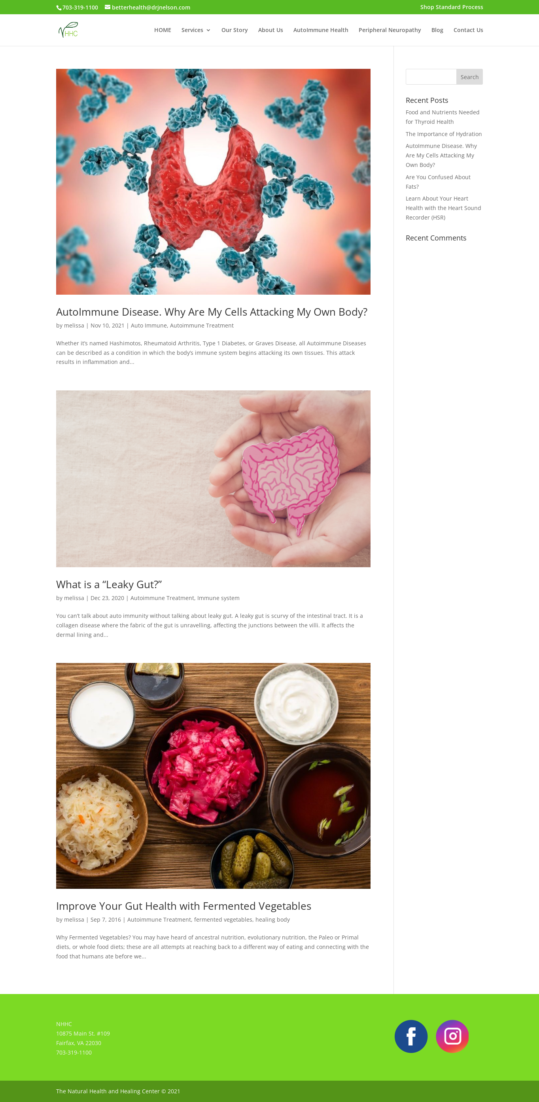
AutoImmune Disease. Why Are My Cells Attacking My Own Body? (211, 312)
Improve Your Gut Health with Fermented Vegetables (183, 906)
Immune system (218, 598)
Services (192, 30)
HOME (162, 30)
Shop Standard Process (451, 7)
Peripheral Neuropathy (390, 30)
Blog (437, 30)
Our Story (234, 30)
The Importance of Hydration (444, 134)
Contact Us (468, 30)
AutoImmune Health (320, 30)
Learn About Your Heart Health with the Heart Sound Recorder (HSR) (443, 208)
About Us (270, 30)
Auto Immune (149, 325)
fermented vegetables (223, 919)
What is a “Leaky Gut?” (109, 584)
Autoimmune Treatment (202, 325)
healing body (272, 919)
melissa (74, 325)
